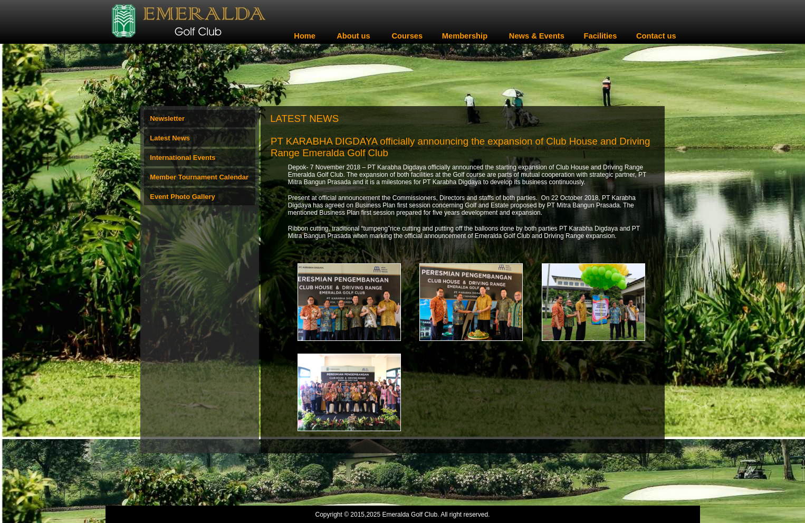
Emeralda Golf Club (409, 514)
